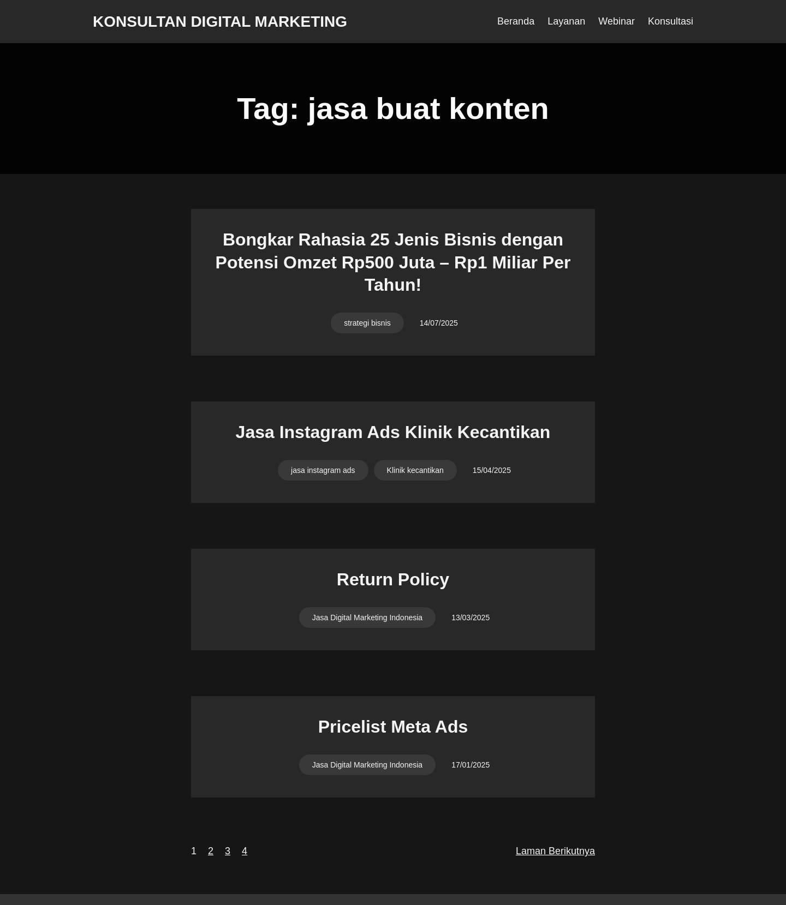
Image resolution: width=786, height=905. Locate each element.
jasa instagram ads (323, 470)
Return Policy (393, 579)
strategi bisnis (367, 323)
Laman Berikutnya (555, 851)
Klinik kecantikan (415, 470)
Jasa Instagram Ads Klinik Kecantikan (393, 432)
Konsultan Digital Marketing (220, 21)
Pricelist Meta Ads (393, 726)
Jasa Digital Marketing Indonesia (367, 617)
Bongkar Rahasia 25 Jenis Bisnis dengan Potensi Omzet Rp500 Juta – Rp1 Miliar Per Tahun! (393, 262)
